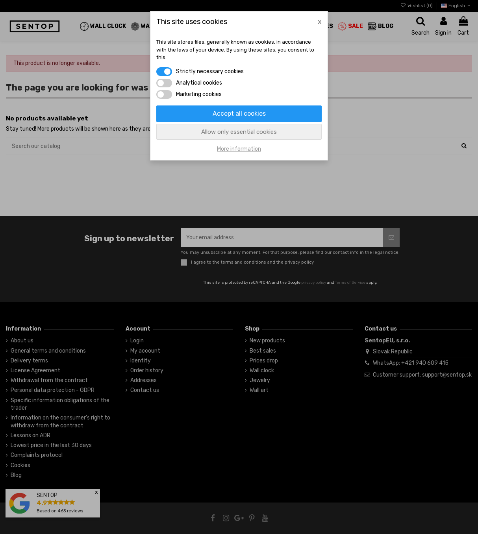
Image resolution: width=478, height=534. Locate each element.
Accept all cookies (239, 113)
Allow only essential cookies (239, 131)
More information (239, 149)
